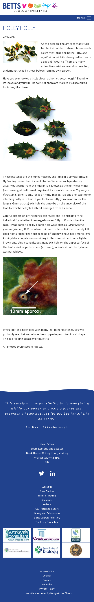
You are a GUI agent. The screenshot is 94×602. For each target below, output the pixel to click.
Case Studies (47, 491)
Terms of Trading (47, 495)
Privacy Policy (47, 588)
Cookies (47, 575)
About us (47, 486)
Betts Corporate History (47, 517)
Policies (47, 580)
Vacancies (47, 499)
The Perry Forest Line (47, 522)
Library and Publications (47, 513)
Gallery (47, 504)
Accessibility (47, 571)
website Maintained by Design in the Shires (48, 593)
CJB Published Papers (47, 508)
